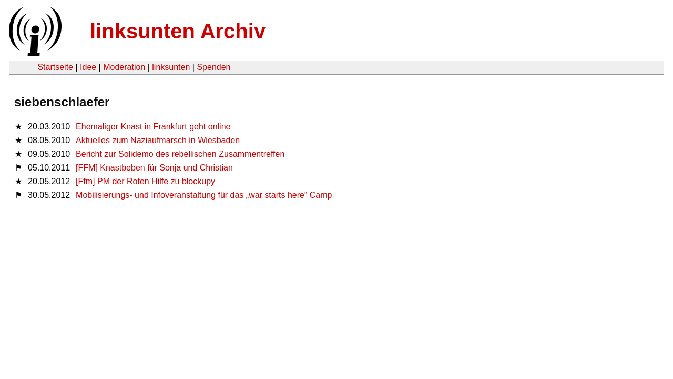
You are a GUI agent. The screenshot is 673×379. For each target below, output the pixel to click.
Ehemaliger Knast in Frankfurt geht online (153, 126)
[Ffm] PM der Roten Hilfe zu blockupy (145, 181)
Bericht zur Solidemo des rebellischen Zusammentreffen (180, 153)
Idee (88, 67)
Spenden (213, 67)
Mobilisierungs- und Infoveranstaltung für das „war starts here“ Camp (204, 195)
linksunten (171, 67)
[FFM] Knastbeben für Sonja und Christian (154, 167)
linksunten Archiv (178, 31)
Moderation (124, 67)
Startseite (55, 67)
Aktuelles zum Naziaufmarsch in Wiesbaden (158, 140)
